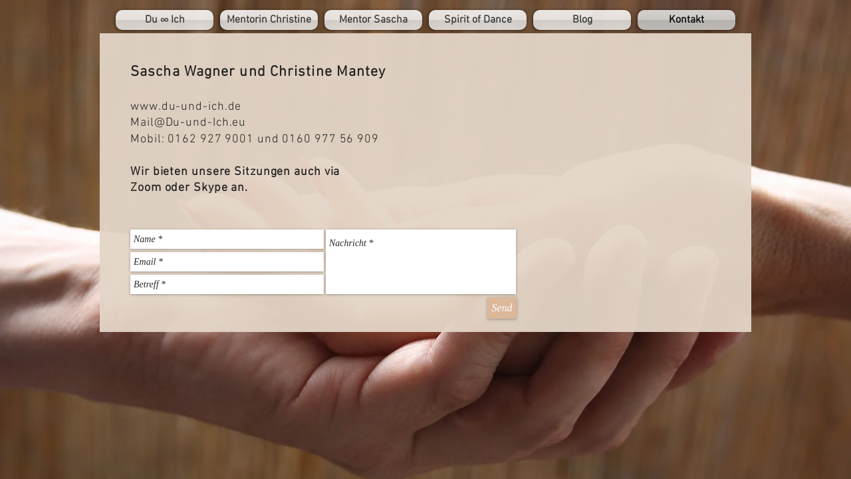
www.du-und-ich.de (185, 107)
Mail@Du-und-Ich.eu (188, 123)
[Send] (502, 308)
